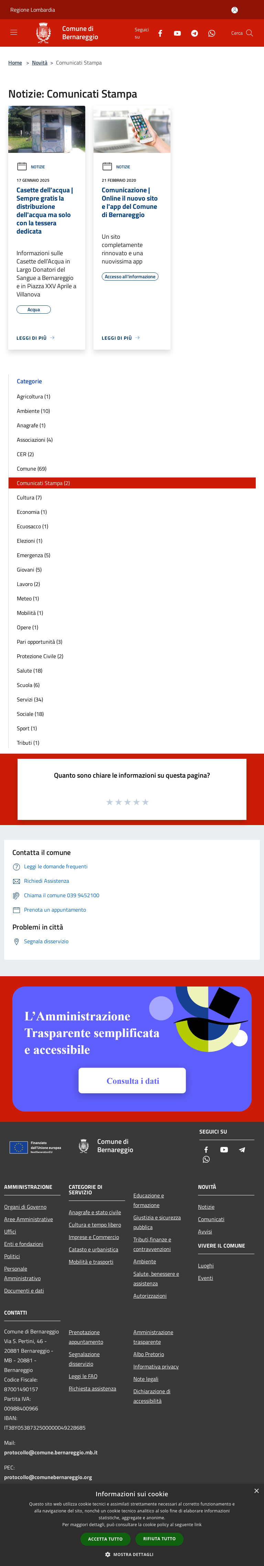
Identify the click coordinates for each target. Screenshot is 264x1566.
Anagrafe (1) (31, 425)
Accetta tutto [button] (105, 1539)
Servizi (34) (30, 699)
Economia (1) (32, 512)
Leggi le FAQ (83, 1376)
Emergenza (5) (33, 555)
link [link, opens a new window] (198, 1525)
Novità (39, 62)
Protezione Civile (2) (40, 656)
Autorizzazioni (150, 1296)
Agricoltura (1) (33, 396)
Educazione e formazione (148, 1200)
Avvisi (205, 1231)
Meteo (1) (28, 598)
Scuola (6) (28, 685)
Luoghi (206, 1265)
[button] (132, 1554)
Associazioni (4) (35, 440)
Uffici (10, 1231)
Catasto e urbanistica (93, 1249)
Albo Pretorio (148, 1354)
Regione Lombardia (32, 9)
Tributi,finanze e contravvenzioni (152, 1244)
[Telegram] (192, 32)
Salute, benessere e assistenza (156, 1278)
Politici (12, 1256)
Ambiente (144, 1261)
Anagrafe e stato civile (95, 1212)
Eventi (205, 1278)
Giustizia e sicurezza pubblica (157, 1222)
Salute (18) (29, 670)
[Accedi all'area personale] (234, 10)
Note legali (145, 1379)
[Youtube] (175, 32)
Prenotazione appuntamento (86, 1337)
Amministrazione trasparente (153, 1337)
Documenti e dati (24, 1290)
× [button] (256, 1491)
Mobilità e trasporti (91, 1262)
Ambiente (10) (33, 411)
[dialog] (132, 1525)
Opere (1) (27, 627)
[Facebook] (157, 32)
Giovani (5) (29, 569)
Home (15, 62)
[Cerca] (249, 33)
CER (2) (25, 454)
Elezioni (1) (29, 541)
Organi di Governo (25, 1207)
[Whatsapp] (209, 32)
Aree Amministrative (28, 1219)
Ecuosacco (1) (32, 526)
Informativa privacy (156, 1366)
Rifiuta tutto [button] (159, 1539)
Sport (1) (27, 728)
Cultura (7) (29, 497)
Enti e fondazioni (23, 1244)
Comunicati (211, 1219)
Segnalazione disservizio (84, 1359)
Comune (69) (31, 468)
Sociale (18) (30, 714)
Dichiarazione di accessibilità (151, 1396)
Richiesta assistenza (92, 1388)
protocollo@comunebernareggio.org (48, 1477)
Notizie (30, 167)
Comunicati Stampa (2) (43, 483)
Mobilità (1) (30, 613)
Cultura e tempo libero (95, 1224)
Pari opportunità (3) (39, 642)
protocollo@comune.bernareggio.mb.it (51, 1452)
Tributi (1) (28, 743)
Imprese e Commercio (94, 1237)
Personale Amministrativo (22, 1273)
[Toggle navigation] (14, 32)
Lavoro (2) (28, 584)
